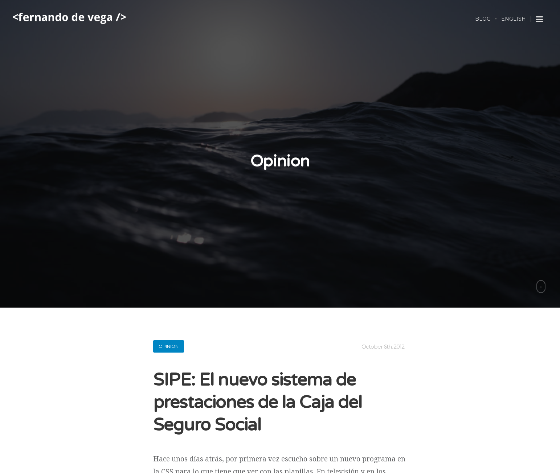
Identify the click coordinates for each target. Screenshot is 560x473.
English (513, 19)
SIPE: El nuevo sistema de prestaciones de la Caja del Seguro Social (257, 403)
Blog (483, 19)
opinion (169, 346)
